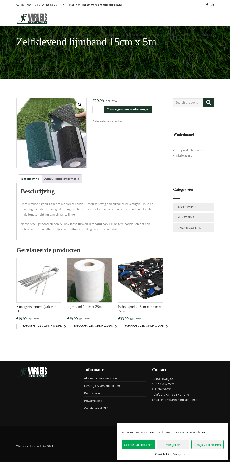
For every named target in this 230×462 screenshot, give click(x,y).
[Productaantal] (97, 109)
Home (55, 35)
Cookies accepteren (138, 444)
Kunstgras (185, 217)
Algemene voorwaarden (100, 378)
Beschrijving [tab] (30, 179)
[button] (80, 105)
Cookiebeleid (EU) (96, 408)
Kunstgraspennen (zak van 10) (36, 309)
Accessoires (115, 121)
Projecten (165, 35)
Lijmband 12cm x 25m (84, 307)
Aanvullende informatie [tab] (61, 179)
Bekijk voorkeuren (207, 444)
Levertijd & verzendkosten (102, 386)
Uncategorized (189, 228)
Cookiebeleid (162, 454)
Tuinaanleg (109, 35)
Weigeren (173, 444)
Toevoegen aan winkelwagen (128, 109)
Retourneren (93, 393)
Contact (205, 35)
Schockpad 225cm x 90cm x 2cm (139, 309)
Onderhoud (137, 35)
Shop (186, 35)
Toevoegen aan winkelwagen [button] (42, 326)
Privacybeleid (180, 454)
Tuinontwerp (79, 35)
